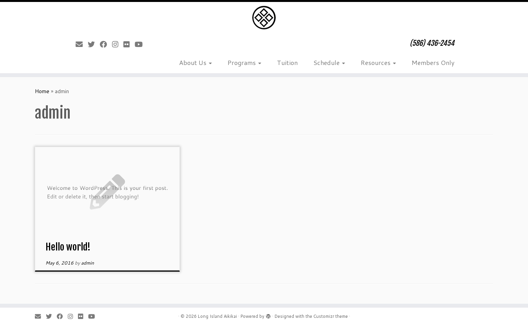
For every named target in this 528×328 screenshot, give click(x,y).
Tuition (287, 62)
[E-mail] (82, 44)
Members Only (433, 62)
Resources (378, 62)
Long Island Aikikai (217, 316)
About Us (195, 62)
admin (87, 263)
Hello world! (67, 247)
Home (42, 91)
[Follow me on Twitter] (94, 44)
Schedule (329, 62)
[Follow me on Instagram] (117, 44)
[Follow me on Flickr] (129, 44)
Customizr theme (330, 316)
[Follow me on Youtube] (141, 44)
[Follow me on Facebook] (106, 44)
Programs (244, 62)
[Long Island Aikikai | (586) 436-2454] (264, 17)
